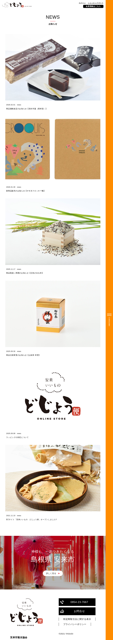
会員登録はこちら (93, 6)
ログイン (82, 3)
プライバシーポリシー (74, 624)
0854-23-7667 (74, 602)
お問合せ (72, 611)
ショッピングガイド (95, 3)
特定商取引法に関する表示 (77, 619)
